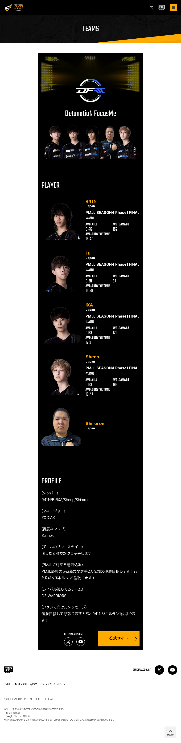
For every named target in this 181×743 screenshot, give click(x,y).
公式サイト (123, 638)
